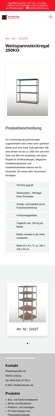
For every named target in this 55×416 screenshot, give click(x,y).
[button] (27, 343)
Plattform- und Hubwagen (21, 407)
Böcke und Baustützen (19, 403)
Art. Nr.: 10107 (27, 329)
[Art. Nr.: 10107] (27, 303)
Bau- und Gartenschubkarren (23, 399)
